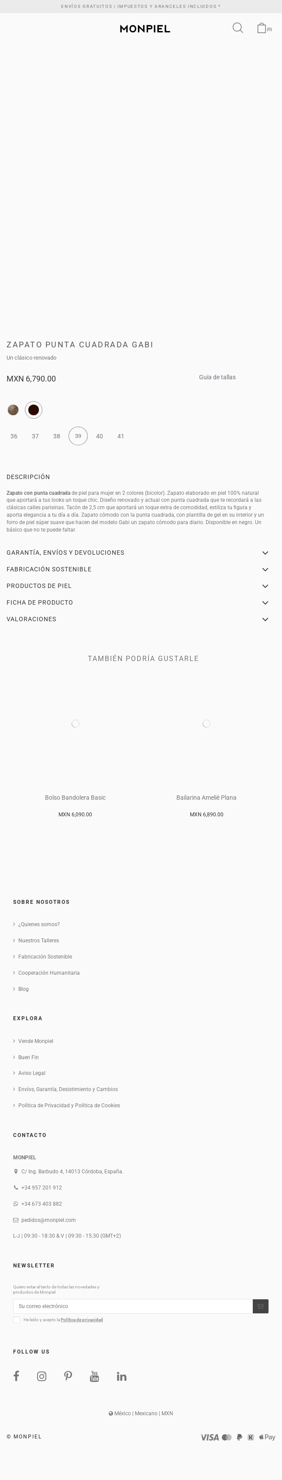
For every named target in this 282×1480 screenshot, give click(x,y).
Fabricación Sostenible (45, 957)
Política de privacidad (82, 1319)
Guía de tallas (217, 374)
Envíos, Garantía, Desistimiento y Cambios (68, 1089)
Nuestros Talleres (38, 941)
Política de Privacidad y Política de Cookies (69, 1105)
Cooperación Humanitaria (49, 973)
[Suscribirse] (260, 1306)
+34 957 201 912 (41, 1188)
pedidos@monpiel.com (48, 1220)
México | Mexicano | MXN (141, 1413)
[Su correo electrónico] (133, 1306)
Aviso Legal (31, 1073)
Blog (23, 989)
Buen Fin (28, 1057)
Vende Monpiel (35, 1041)
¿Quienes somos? (39, 924)
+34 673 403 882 (41, 1204)
